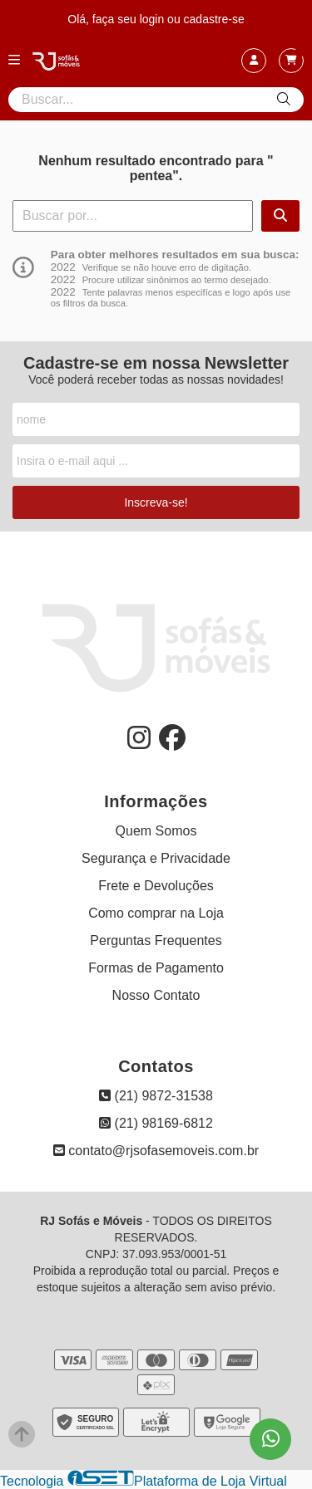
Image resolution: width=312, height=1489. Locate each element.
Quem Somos (156, 831)
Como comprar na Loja (156, 913)
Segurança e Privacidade (156, 858)
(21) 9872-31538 (156, 1096)
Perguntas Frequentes (155, 940)
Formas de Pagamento (156, 968)
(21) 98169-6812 (156, 1123)
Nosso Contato (156, 995)
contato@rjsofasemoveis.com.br (156, 1151)
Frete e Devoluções (156, 886)
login (153, 19)
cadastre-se (214, 19)
